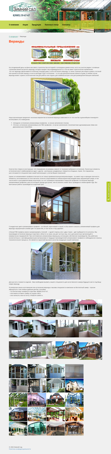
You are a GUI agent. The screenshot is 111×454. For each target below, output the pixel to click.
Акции (25, 24)
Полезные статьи (52, 24)
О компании (14, 24)
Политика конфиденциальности (20, 449)
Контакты (66, 24)
